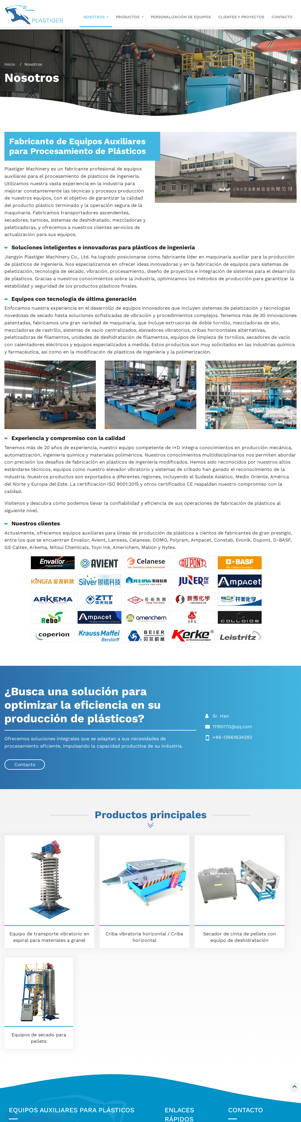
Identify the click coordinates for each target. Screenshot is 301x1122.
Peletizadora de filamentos (31, 1086)
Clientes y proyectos (241, 17)
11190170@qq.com (232, 726)
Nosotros (179, 1020)
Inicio (9, 64)
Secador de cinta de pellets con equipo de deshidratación (188, 915)
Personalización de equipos (181, 17)
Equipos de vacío (105, 1022)
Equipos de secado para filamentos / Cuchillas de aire (41, 1060)
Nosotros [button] (94, 17)
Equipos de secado (34, 1075)
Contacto (282, 17)
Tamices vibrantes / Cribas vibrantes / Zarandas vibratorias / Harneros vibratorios (43, 1036)
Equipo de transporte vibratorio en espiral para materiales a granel (39, 918)
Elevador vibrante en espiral (36, 1016)
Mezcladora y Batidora (111, 1013)
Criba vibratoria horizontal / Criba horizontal (113, 915)
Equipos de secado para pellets (262, 915)
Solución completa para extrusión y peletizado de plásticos (115, 1057)
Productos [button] (128, 17)
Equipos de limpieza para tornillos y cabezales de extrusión (114, 1036)
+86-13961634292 (232, 737)
